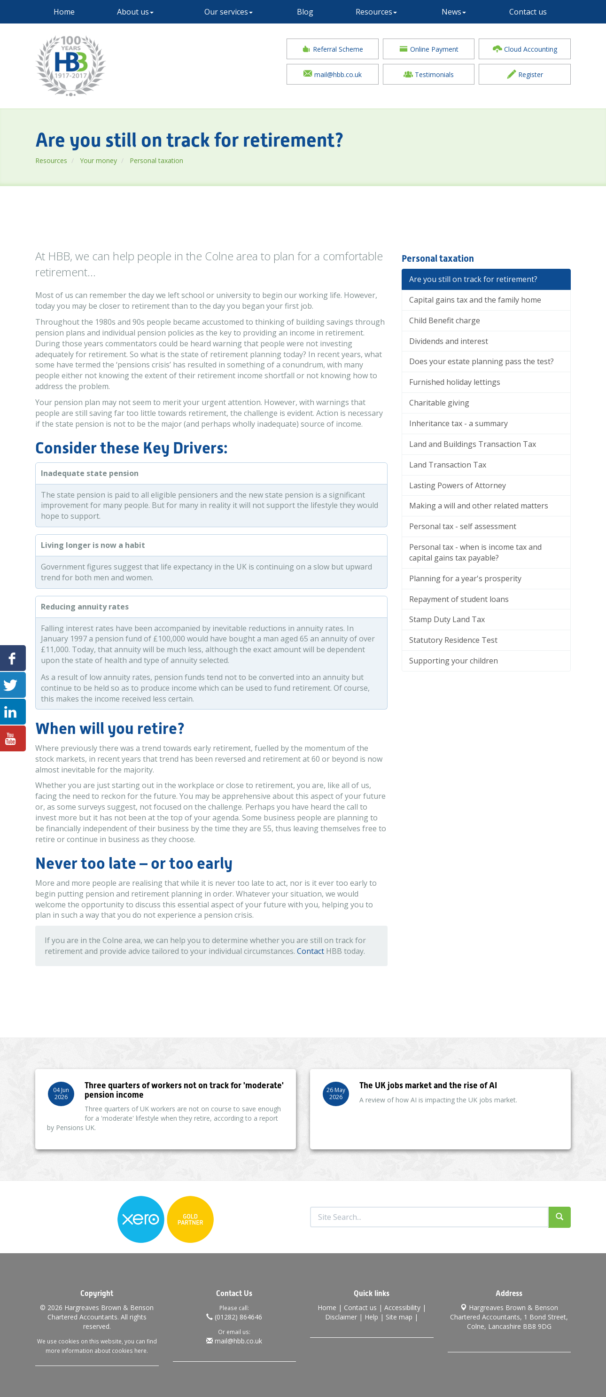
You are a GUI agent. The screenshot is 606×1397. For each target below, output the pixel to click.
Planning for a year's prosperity (465, 578)
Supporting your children (453, 661)
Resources (376, 12)
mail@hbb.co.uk (332, 74)
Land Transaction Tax (447, 465)
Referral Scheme (332, 49)
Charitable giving (439, 403)
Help (371, 1316)
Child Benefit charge (444, 320)
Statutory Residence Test (453, 640)
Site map (399, 1316)
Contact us (528, 12)
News (454, 12)
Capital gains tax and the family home (475, 300)
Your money (98, 160)
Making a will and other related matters (478, 506)
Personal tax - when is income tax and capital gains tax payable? (475, 552)
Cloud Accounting (525, 49)
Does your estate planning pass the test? (481, 362)
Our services (228, 12)
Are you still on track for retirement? (473, 279)
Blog (305, 12)
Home (64, 12)
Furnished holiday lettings (454, 382)
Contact (310, 951)
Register (525, 74)
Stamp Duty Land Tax (447, 620)
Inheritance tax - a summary (458, 424)
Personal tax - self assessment (462, 527)
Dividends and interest (448, 341)
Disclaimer (341, 1316)
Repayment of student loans (459, 599)
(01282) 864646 (234, 1316)
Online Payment (428, 49)
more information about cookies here (96, 1350)
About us (135, 12)
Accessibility (402, 1307)
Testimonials (429, 74)
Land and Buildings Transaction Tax (472, 444)
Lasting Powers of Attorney (457, 485)
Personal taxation (156, 160)
